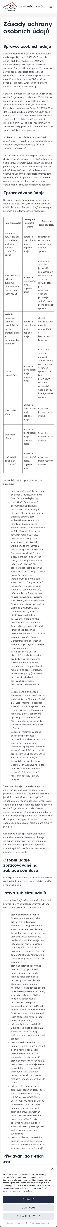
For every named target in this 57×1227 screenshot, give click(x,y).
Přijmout (28, 1199)
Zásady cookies (13, 1223)
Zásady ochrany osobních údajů (35, 1223)
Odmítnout (28, 1207)
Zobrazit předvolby (28, 1216)
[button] (52, 1168)
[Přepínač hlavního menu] (51, 6)
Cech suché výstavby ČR (31, 6)
